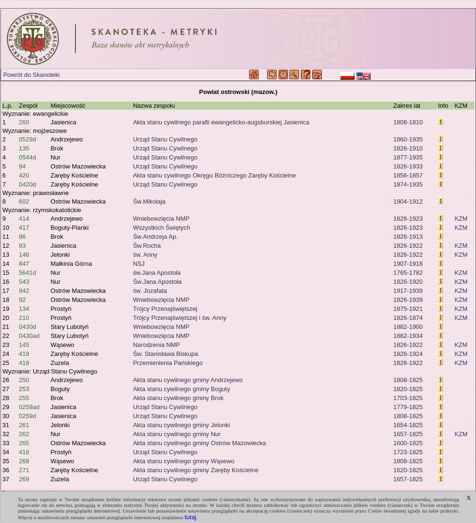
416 (24, 452)
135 (24, 148)
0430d (27, 326)
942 (24, 290)
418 (24, 362)
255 (24, 398)
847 (24, 263)
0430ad (29, 335)
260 (24, 122)
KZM (461, 218)
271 (24, 470)
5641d (27, 272)
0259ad (29, 407)
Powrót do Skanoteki (31, 74)
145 (24, 344)
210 (24, 317)
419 (24, 353)
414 (24, 218)
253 (24, 388)
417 (24, 227)
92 (22, 299)
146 (24, 254)
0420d (27, 184)
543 (24, 281)
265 (24, 443)
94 (22, 166)
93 (22, 245)
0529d (27, 139)
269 (24, 479)
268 (24, 461)
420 (24, 175)
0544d (27, 157)
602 (24, 201)
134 (24, 308)
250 (24, 379)
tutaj (190, 517)
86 (22, 236)
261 (24, 425)
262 (24, 434)
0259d (27, 416)
